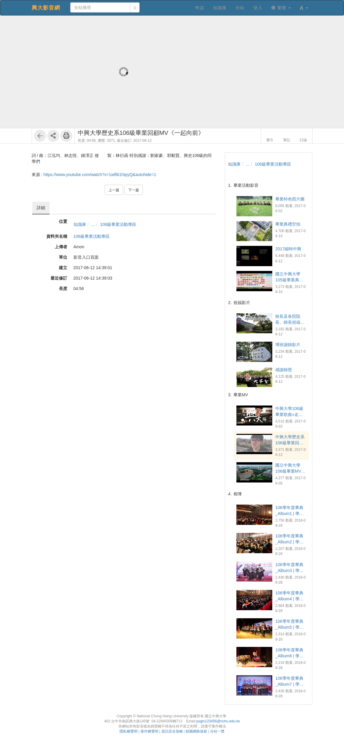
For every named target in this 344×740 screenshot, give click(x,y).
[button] (304, 7)
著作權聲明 (149, 731)
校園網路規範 (196, 731)
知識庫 (80, 224)
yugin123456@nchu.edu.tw (218, 721)
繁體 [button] (281, 7)
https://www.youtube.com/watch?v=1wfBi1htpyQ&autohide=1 (99, 174)
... (93, 224)
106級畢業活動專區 (118, 224)
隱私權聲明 (128, 731)
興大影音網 (46, 8)
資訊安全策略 (172, 731)
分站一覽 (217, 731)
